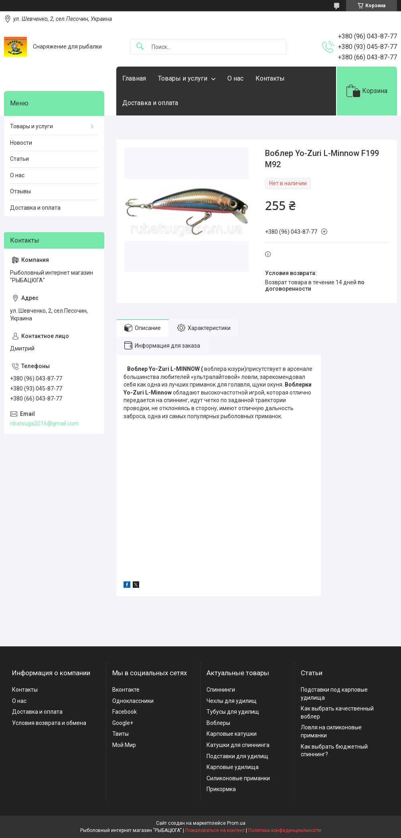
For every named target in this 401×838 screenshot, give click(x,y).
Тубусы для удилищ (233, 711)
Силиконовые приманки (238, 778)
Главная (134, 78)
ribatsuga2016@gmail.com (44, 423)
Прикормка (221, 789)
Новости (21, 143)
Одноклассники (133, 701)
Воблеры (218, 723)
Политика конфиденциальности (284, 830)
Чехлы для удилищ (232, 701)
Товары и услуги (182, 78)
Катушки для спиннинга (238, 745)
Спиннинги (221, 689)
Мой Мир (124, 745)
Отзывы (20, 191)
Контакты (270, 78)
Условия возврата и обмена (49, 723)
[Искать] (140, 46)
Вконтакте (126, 689)
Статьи (19, 159)
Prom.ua (236, 823)
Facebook (124, 711)
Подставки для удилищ (237, 756)
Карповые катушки (232, 734)
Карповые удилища (233, 767)
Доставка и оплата (150, 103)
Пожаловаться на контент (215, 830)
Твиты (120, 734)
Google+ (122, 723)
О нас (235, 78)
